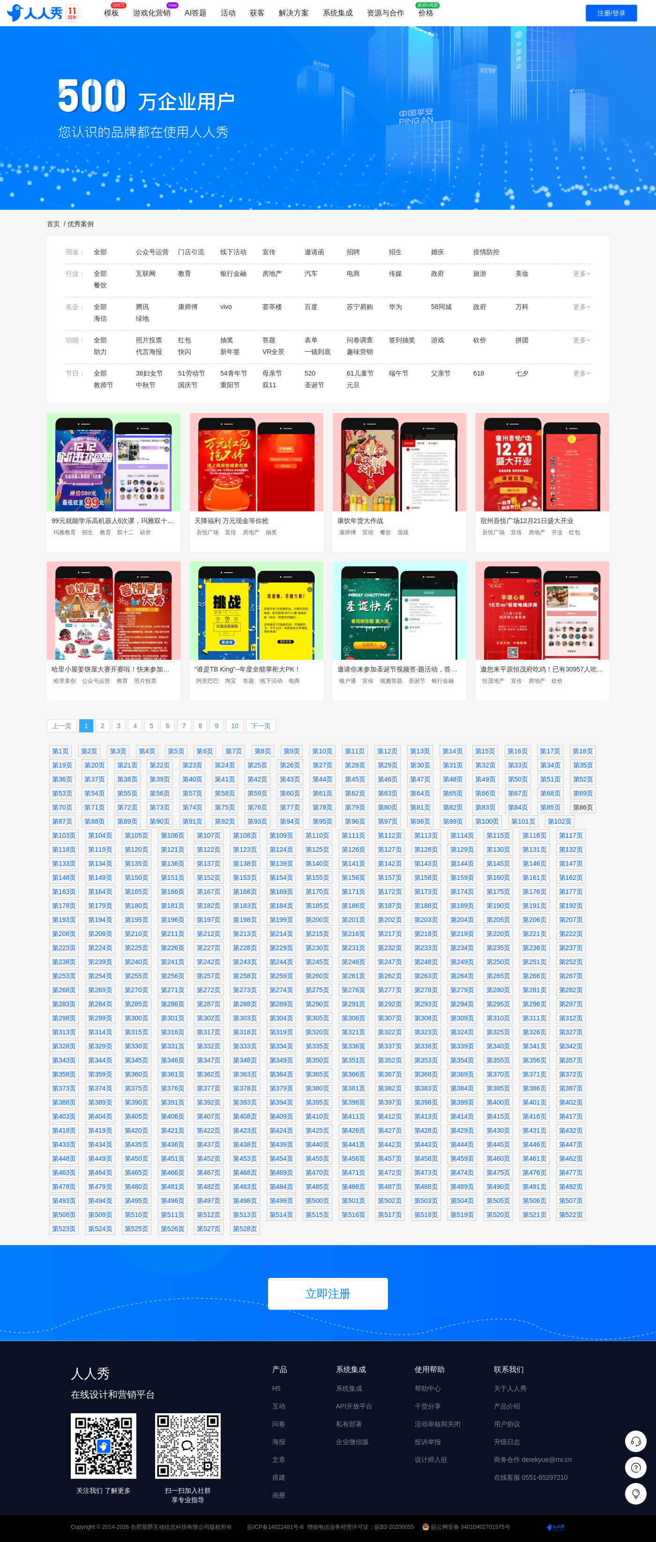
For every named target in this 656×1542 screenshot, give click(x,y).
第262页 (390, 976)
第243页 (245, 962)
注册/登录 (611, 13)
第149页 (100, 877)
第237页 (571, 948)
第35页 (583, 765)
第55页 (127, 793)
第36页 (62, 779)
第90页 (159, 821)
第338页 (426, 1046)
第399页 (462, 1102)
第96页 (355, 821)
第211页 (173, 933)
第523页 (64, 1228)
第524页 (100, 1228)
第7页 (233, 751)
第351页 (353, 1060)
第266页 (534, 976)
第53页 (62, 793)
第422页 (209, 1130)
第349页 (281, 1060)
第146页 (534, 863)
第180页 (137, 905)
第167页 (209, 891)
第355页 (498, 1060)
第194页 (100, 919)
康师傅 (347, 532)
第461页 (534, 1158)
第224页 (100, 948)
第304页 (281, 1018)
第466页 (173, 1172)
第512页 (209, 1214)
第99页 (453, 821)
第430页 (498, 1130)
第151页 (173, 877)
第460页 (498, 1158)
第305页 (317, 1018)
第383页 (426, 1088)
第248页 (426, 962)
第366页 (353, 1074)
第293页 (426, 1004)
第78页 (323, 807)
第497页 (209, 1200)
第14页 (452, 751)
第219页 (462, 933)
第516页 (353, 1214)
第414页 (462, 1116)
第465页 (137, 1172)
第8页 (262, 751)
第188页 (426, 905)
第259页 (281, 976)
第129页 (462, 849)
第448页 (64, 1158)
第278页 (426, 990)
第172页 (390, 891)
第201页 (353, 919)
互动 (278, 1406)
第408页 (245, 1116)
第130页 (498, 849)
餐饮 (385, 532)
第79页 (355, 807)
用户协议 (507, 1424)
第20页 (94, 765)
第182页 (209, 905)
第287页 (209, 1004)
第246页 (353, 962)
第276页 (353, 990)
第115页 (498, 835)
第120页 (137, 849)
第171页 (353, 891)
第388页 (64, 1102)
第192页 (571, 905)
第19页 (62, 765)
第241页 (173, 962)
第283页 (64, 1004)
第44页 (323, 779)
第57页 (192, 793)
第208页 (64, 933)
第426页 (353, 1130)
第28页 (355, 765)
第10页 (322, 751)
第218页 (426, 933)
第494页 (100, 1200)
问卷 (278, 1424)
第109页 (281, 835)
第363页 (245, 1074)
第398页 (426, 1102)
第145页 (498, 863)
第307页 (390, 1018)
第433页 (64, 1144)
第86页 (583, 807)
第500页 (317, 1200)
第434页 (100, 1144)
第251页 (534, 962)
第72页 (127, 807)
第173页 (426, 891)
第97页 (388, 821)
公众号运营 (96, 681)
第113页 (426, 835)
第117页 (571, 835)
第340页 (498, 1046)
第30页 (420, 765)
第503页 (426, 1200)
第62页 (355, 793)
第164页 (100, 891)
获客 (257, 13)
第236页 (534, 948)
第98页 (420, 821)
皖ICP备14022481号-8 (275, 1527)
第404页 (100, 1116)
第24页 (225, 765)
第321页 (353, 1032)
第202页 (390, 919)
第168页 (245, 891)
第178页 (64, 905)
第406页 (173, 1116)
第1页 (60, 751)
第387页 (571, 1088)
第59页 (257, 793)
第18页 (583, 751)
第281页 (534, 990)
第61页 (323, 793)
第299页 (100, 1018)
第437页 (209, 1144)
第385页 (498, 1088)
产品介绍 (507, 1406)
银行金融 (443, 681)
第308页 (426, 1018)
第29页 (388, 765)
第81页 (420, 807)
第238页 (64, 962)
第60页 (290, 793)
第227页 (209, 948)
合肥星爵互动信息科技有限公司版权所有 (181, 1527)
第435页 (137, 1144)
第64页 (420, 793)
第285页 (137, 1004)
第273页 (245, 990)
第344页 (100, 1060)
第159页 (462, 877)
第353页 (426, 1060)
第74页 (192, 807)
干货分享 (428, 1406)
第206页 (534, 919)
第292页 (390, 1004)
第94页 (290, 821)
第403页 (64, 1116)
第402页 (571, 1102)
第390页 (137, 1102)
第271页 (173, 990)
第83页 (485, 807)
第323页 (426, 1032)
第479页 (100, 1186)
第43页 (290, 779)
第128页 (426, 849)
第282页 (571, 990)
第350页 (317, 1060)
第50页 (518, 779)
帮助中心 (428, 1388)
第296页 (534, 1004)
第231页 (353, 948)
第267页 (571, 976)
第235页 (498, 948)
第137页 (209, 863)
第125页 (317, 849)
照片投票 (145, 681)
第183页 (245, 905)
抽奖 (271, 532)
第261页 (353, 976)
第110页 (317, 835)
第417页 (571, 1116)
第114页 (462, 835)
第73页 (159, 807)
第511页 (173, 1214)
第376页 (173, 1088)
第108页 (245, 835)
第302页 (209, 1018)
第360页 (137, 1074)
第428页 (426, 1130)
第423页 (245, 1130)
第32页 (485, 765)
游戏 (403, 532)
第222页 (571, 933)
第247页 (390, 962)
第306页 (353, 1018)
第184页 (281, 905)
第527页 (209, 1228)
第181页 (173, 905)
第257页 (209, 976)
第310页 (498, 1018)
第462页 (571, 1158)
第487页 (390, 1186)
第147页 (571, 863)
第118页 (64, 849)
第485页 (317, 1186)
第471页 (353, 1172)
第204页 (462, 919)
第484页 (281, 1186)
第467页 (209, 1172)
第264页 (462, 976)
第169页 (281, 891)
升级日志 (507, 1442)
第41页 (225, 779)
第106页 (173, 835)
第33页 (518, 765)
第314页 (100, 1032)
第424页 (281, 1130)
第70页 (62, 807)
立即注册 (328, 1293)
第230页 (317, 948)
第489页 (462, 1186)
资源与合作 (385, 13)
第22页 (159, 765)
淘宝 (230, 681)
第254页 (100, 976)
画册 (278, 1495)
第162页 (571, 877)
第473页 (426, 1172)
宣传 (230, 532)
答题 (248, 681)
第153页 (245, 877)
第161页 (534, 877)
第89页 (127, 821)
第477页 (571, 1172)
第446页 (534, 1144)
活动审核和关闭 (438, 1424)
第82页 (453, 807)
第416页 (534, 1116)
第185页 (317, 905)
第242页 (209, 962)
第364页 (281, 1074)
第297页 (571, 1004)
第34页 (550, 765)
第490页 (498, 1186)
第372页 (571, 1074)
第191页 (534, 905)
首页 (53, 224)
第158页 (426, 877)
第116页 (534, 835)
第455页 (317, 1158)
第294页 (462, 1004)
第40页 (192, 779)
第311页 (534, 1018)
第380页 (317, 1088)
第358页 (64, 1074)
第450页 (137, 1158)
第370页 (498, 1074)
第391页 (173, 1102)
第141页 (353, 863)
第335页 (317, 1046)
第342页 (571, 1046)
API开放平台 (354, 1406)
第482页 (209, 1186)
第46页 (388, 779)
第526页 (173, 1228)
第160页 (498, 877)
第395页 (317, 1102)
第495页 (137, 1200)
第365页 (317, 1074)
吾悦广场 (207, 532)
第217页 (390, 933)
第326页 (534, 1032)
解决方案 (294, 13)
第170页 (317, 891)
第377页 (209, 1088)
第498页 (245, 1200)
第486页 (353, 1186)
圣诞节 (417, 681)
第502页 (390, 1200)
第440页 (317, 1144)
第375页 (137, 1088)
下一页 (261, 726)
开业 (557, 532)
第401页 (534, 1102)
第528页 (245, 1228)
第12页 (387, 751)
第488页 (426, 1186)
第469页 (281, 1172)
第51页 (550, 779)
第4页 (147, 751)
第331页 (173, 1046)
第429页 (462, 1130)
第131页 (534, 849)
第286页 (173, 1004)
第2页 (89, 751)
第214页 (281, 933)
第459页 (462, 1158)
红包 (574, 532)
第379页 (281, 1088)
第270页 (137, 990)
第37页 (94, 779)
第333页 (245, 1046)
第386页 (534, 1088)
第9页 (291, 751)
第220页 (498, 933)
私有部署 (349, 1424)
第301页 (173, 1018)
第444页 (462, 1144)
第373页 (64, 1088)
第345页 (137, 1060)
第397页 (390, 1102)
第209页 (100, 933)
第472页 (390, 1172)
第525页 (137, 1228)
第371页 (534, 1074)
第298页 (64, 1018)
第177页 (571, 891)
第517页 (390, 1214)
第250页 (498, 962)
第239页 (100, 962)
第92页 (225, 821)
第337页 (390, 1046)
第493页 (64, 1200)
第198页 (245, 919)
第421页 (173, 1130)
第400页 (498, 1102)
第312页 (571, 1018)
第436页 (173, 1144)
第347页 (209, 1060)
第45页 (355, 779)
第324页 (462, 1032)
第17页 (550, 751)
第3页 (118, 751)
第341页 (534, 1046)
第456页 (353, 1158)
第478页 (64, 1186)
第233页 (426, 948)
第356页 (534, 1060)
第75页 (225, 807)
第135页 (137, 863)
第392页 (209, 1102)
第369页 (462, 1074)
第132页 (571, 849)
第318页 (245, 1032)
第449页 (100, 1158)
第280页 (498, 990)
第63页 (388, 793)
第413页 (426, 1116)
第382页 (390, 1088)
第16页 (517, 751)
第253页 (64, 976)
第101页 (523, 821)
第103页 (64, 835)
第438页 (245, 1144)
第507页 (571, 1200)
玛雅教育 (64, 532)
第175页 (498, 891)
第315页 (137, 1032)
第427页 (390, 1130)
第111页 (353, 835)
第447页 (571, 1144)
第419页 (100, 1130)
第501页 (353, 1200)
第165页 (137, 891)
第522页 (571, 1214)
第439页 (281, 1144)
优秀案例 (80, 224)
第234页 (462, 948)
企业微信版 (352, 1442)
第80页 (388, 807)
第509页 (100, 1214)
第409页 (281, 1116)
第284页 (100, 1004)
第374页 (100, 1088)
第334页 (281, 1046)
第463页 (64, 1172)
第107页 (209, 835)
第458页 (426, 1158)
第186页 (353, 905)
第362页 (209, 1074)
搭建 (278, 1477)
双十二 (125, 532)
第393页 (245, 1102)
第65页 (453, 793)
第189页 (462, 905)
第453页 (245, 1158)
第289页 (281, 1004)
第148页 (64, 877)
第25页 (257, 765)
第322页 (390, 1032)
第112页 (390, 835)
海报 (278, 1442)
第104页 (100, 835)
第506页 (534, 1200)
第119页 (100, 849)
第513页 (245, 1214)
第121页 (173, 849)
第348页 (245, 1060)
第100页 (487, 821)
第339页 (462, 1046)
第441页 (353, 1144)
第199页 (281, 919)
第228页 (245, 948)
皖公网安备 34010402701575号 (467, 1527)
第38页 (127, 779)
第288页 (245, 1004)
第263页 (426, 976)
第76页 (257, 807)
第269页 (100, 990)
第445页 (498, 1144)
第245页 (317, 962)
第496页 (173, 1200)
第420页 (137, 1130)
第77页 (290, 807)
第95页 (323, 821)
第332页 (209, 1046)
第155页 (317, 877)
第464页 (100, 1172)
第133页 (64, 863)
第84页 (518, 807)
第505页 (498, 1200)
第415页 (498, 1116)
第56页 (159, 793)
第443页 (426, 1144)
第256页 (173, 976)
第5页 (176, 751)
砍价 (145, 532)
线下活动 (271, 681)
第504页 (462, 1200)
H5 (276, 1388)
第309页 (462, 1018)
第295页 (498, 1004)
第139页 (281, 863)
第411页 (353, 1116)
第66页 (485, 793)
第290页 (317, 1004)
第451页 (173, 1158)
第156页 (353, 877)
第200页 (317, 919)
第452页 (209, 1158)
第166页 (173, 891)
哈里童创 (64, 681)
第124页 (281, 849)
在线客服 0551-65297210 (531, 1477)
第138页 (245, 863)
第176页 (534, 891)
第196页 (173, 919)
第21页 (127, 765)
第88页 (94, 821)
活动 (228, 13)
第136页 (173, 863)
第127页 (390, 849)
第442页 (390, 1144)
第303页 (245, 1018)
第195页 (137, 919)
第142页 (390, 863)
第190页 (498, 905)
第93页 (257, 821)
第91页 (192, 821)
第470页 (317, 1172)
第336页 (353, 1046)
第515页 (317, 1214)
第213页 (245, 933)
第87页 (62, 821)
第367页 (390, 1074)
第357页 (571, 1060)
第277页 (390, 990)
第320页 (317, 1032)
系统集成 (338, 13)
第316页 (173, 1032)
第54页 (94, 793)
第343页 (64, 1060)
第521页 (534, 1214)
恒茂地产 (493, 681)
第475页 (498, 1172)
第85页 (550, 807)
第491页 (534, 1186)
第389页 (100, 1102)
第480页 (137, 1186)
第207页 (571, 919)
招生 (87, 532)
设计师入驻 (431, 1459)
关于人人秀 (510, 1388)
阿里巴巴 (207, 681)
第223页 (64, 948)
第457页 (390, 1158)
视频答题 (391, 681)
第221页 (534, 933)
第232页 (390, 948)
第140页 (317, 863)
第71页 (94, 807)
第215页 (317, 933)
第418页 (64, 1130)
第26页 (290, 765)
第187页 (390, 905)
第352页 (390, 1060)
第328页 (64, 1046)
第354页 (462, 1060)
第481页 (173, 1186)
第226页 (173, 948)
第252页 (571, 962)
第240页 (137, 962)
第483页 (245, 1186)
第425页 (317, 1130)
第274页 (281, 990)
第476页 (534, 1172)
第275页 (317, 990)
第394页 (281, 1102)
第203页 (426, 919)
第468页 (245, 1172)
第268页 (64, 990)
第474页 (462, 1172)
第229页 (281, 948)
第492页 (571, 1186)
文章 (278, 1459)
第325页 (498, 1032)
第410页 (317, 1116)
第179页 (100, 905)
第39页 (159, 779)
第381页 (353, 1088)
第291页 (353, 1004)
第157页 (390, 877)
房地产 (251, 532)
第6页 (204, 751)
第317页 (209, 1032)
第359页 (100, 1074)
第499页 (281, 1200)
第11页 (355, 751)
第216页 (353, 933)
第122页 (209, 849)
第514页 (281, 1214)
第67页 (518, 793)
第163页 (64, 891)
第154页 (281, 877)
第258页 (245, 976)
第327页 (571, 1032)
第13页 (420, 751)
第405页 (137, 1116)
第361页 (173, 1074)
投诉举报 (428, 1442)
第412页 (390, 1116)
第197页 (209, 919)
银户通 (347, 681)
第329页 (100, 1046)
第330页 (137, 1046)
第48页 (453, 779)
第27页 (323, 765)
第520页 (498, 1214)
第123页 (245, 849)
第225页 (137, 948)
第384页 (462, 1088)
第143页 (426, 863)
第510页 (137, 1214)
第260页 (317, 976)
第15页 (485, 751)
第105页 (137, 835)
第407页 (209, 1116)
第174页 (462, 891)
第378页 (245, 1088)
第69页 (583, 793)
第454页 (281, 1158)
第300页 (137, 1018)
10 (235, 726)
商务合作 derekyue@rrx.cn (533, 1459)
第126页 (353, 849)
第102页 (560, 821)
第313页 (64, 1032)
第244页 (281, 962)
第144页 (462, 863)
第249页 (462, 962)
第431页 (534, 1130)
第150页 (137, 877)
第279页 (462, 990)
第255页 (137, 976)
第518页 (426, 1214)
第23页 (192, 765)
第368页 (426, 1074)
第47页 (420, 779)
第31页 (453, 765)
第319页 (281, 1032)
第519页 (462, 1214)
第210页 (137, 933)
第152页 (209, 877)
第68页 (550, 793)
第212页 (209, 933)
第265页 (498, 976)
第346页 (173, 1060)
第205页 (498, 919)
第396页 (353, 1102)
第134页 (100, 863)
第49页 (485, 779)
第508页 (64, 1214)
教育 (105, 532)
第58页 (225, 793)
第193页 (64, 919)
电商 (294, 681)
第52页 (583, 779)
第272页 (209, 990)
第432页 (571, 1130)
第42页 (257, 779)
